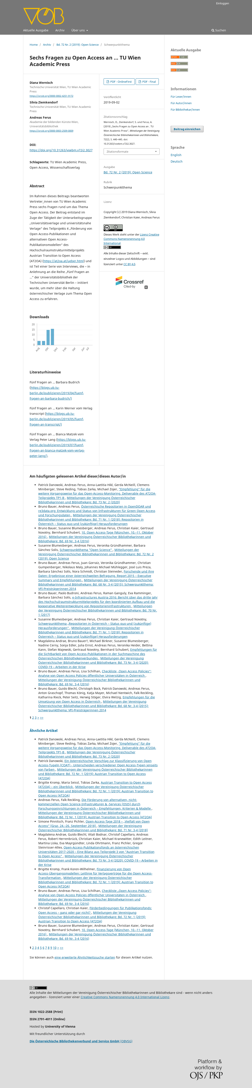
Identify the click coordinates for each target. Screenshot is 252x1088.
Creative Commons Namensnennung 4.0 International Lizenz (125, 997)
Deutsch (177, 161)
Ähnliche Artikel (44, 730)
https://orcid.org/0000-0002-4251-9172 (51, 95)
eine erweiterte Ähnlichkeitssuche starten (85, 957)
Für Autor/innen (181, 103)
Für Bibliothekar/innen (185, 109)
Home (34, 45)
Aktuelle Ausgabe (35, 30)
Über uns (78, 30)
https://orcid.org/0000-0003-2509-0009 (51, 130)
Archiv (59, 30)
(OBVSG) (81, 1041)
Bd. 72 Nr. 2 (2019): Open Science (77, 45)
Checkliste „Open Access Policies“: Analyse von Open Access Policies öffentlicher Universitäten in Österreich (94, 673)
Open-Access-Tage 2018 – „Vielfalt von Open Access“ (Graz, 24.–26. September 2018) (94, 823)
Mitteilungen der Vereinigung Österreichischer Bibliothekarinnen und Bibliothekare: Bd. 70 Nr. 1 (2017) (97, 610)
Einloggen (222, 3)
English (176, 155)
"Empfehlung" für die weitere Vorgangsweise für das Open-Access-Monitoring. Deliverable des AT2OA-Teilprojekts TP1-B (97, 493)
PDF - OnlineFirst (121, 82)
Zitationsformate (117, 151)
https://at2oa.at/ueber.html (63, 261)
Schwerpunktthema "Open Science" (86, 550)
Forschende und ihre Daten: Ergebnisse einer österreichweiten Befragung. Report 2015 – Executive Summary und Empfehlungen (96, 575)
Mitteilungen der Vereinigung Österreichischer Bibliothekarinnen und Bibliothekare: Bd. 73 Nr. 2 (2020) (86, 500)
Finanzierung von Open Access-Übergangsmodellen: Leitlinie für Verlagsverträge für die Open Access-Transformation (95, 873)
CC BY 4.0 (129, 264)
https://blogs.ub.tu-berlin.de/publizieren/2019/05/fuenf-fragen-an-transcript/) (57, 419)
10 (54, 948)
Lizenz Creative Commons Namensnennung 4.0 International (131, 238)
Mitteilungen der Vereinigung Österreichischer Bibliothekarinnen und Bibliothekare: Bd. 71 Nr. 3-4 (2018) (93, 828)
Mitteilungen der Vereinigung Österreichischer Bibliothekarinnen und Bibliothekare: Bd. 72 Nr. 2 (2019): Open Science (96, 554)
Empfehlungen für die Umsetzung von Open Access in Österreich (96, 699)
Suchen (219, 30)
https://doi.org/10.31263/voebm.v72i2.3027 (61, 150)
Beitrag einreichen (187, 129)
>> (41, 717)
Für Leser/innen (181, 96)
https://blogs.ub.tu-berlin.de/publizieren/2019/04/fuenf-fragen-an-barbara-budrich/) (57, 393)
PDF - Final (149, 82)
